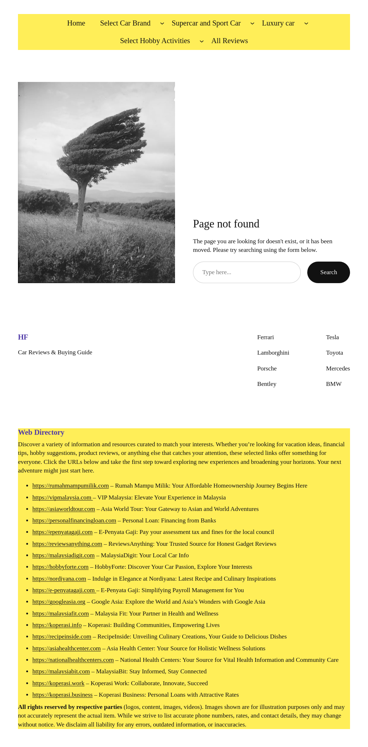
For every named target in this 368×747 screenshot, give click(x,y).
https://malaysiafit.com (60, 613)
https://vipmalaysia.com (62, 497)
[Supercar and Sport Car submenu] (252, 23)
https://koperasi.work (58, 683)
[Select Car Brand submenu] (162, 23)
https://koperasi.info (57, 625)
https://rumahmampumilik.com (70, 485)
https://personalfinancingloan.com (74, 520)
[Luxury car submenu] (306, 23)
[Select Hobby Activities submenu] (201, 41)
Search (328, 272)
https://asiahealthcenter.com (66, 648)
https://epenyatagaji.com (62, 532)
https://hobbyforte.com (60, 566)
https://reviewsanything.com (67, 543)
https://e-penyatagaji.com (64, 590)
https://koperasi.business (62, 694)
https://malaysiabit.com (61, 671)
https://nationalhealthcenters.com (73, 659)
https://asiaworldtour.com (63, 509)
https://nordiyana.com (59, 578)
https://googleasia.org (58, 601)
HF (23, 337)
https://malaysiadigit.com (63, 555)
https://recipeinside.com (61, 636)
